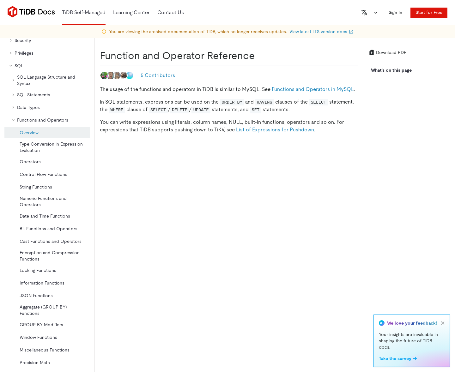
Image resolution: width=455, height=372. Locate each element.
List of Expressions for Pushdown (275, 130)
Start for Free (429, 12)
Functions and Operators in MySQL (313, 89)
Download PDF (387, 52)
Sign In (395, 12)
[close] (442, 323)
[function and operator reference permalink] (260, 56)
